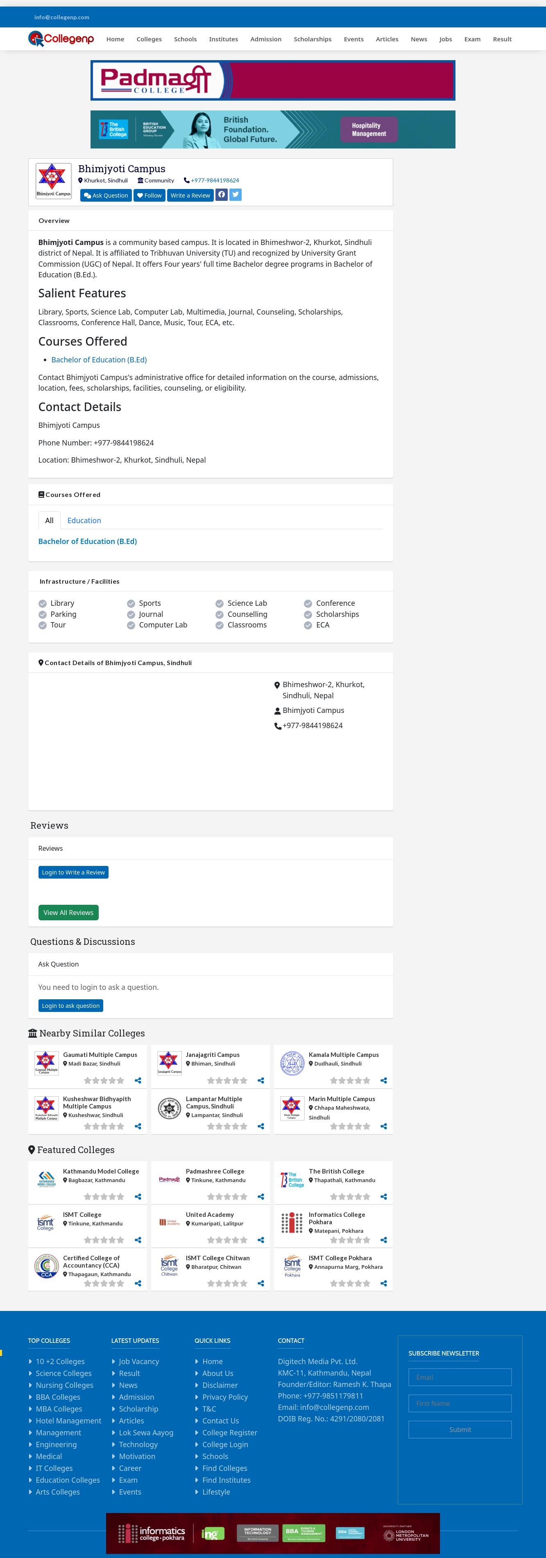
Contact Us (220, 1420)
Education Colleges (68, 1480)
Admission (266, 39)
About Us (217, 1373)
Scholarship (139, 1409)
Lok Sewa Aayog (146, 1432)
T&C (209, 1409)
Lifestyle (216, 1492)
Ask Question (106, 195)
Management (59, 1432)
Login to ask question (71, 1005)
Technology (138, 1444)
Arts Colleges (58, 1492)
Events (354, 39)
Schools (185, 39)
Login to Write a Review (73, 872)
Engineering (56, 1444)
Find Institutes (226, 1480)
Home (115, 39)
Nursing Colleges (65, 1385)
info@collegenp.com (61, 16)
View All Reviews (69, 912)
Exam (472, 39)
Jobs (446, 39)
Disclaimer (220, 1385)
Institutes (223, 39)
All (49, 520)
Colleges (149, 39)
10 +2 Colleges (60, 1361)
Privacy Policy (225, 1397)
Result (502, 39)
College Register (229, 1432)
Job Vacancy (139, 1361)
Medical (49, 1456)
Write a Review (190, 195)
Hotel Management (69, 1420)
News (419, 39)
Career (130, 1468)
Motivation (137, 1456)
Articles (387, 39)
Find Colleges (224, 1468)
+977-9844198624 (215, 180)
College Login (225, 1444)
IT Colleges (54, 1468)
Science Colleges (64, 1373)
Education (84, 520)
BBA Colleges (58, 1397)
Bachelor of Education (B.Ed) (99, 359)
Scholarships (312, 39)
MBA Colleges (59, 1409)
